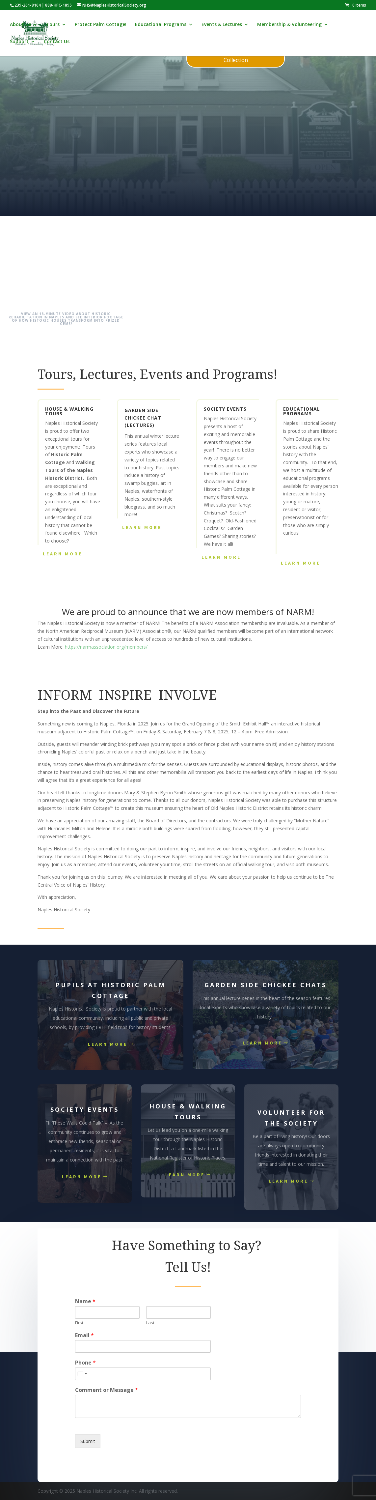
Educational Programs (160, 25)
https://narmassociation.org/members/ (106, 647)
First (79, 1323)
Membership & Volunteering (289, 25)
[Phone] (142, 1374)
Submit (87, 1441)
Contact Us (56, 42)
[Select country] (82, 1374)
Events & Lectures (221, 25)
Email (84, 1335)
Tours (53, 25)
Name (85, 1301)
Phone (85, 1362)
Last (150, 1323)
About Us (20, 25)
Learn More (62, 554)
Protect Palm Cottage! (100, 25)
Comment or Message (106, 1390)
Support (19, 42)
